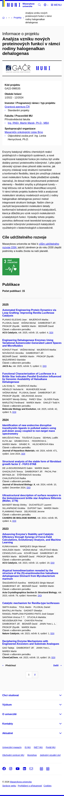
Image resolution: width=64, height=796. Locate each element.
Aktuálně (7, 733)
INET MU (38, 747)
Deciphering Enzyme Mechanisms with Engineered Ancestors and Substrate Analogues (30, 642)
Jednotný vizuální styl (50, 755)
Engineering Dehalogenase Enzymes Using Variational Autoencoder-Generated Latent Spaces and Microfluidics (32, 343)
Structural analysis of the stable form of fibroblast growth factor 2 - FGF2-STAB (31, 463)
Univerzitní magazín (12, 747)
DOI (51, 332)
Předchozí (9, 665)
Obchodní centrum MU (13, 755)
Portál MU (50, 747)
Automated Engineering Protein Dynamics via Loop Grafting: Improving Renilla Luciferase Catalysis (29, 313)
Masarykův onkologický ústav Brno (24, 132)
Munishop (32, 755)
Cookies (48, 785)
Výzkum (7, 704)
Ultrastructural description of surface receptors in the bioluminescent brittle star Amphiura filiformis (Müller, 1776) (31, 498)
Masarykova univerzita (21, 782)
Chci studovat (10, 695)
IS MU (28, 747)
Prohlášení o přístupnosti (30, 785)
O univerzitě (9, 714)
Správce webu (9, 785)
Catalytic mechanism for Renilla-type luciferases (30, 603)
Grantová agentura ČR (17, 106)
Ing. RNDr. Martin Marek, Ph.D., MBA (28, 123)
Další (57, 665)
